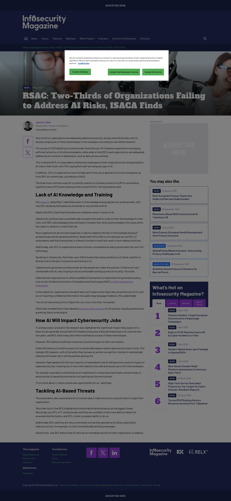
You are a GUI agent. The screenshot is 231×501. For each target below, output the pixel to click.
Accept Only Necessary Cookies (124, 72)
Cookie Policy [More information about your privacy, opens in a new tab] (84, 63)
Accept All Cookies (153, 72)
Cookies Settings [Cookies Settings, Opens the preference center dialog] (80, 72)
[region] (116, 65)
